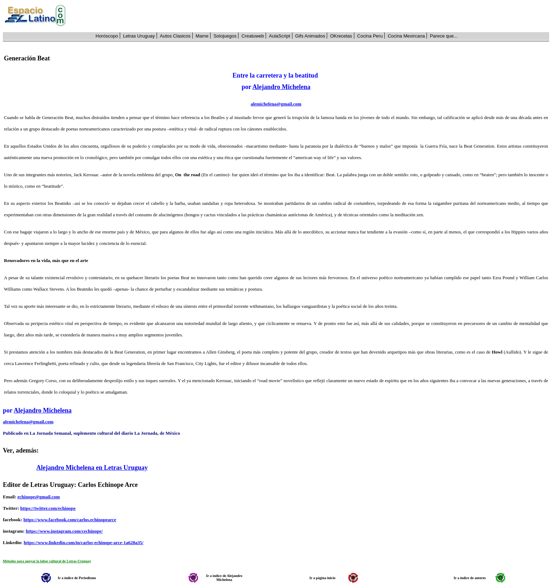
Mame (202, 36)
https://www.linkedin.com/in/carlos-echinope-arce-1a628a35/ (83, 542)
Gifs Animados (310, 36)
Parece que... (443, 36)
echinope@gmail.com (39, 496)
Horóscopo (106, 36)
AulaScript (279, 36)
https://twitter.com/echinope (47, 508)
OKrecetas (341, 36)
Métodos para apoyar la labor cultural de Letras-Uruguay (47, 561)
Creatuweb (252, 36)
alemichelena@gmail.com (276, 104)
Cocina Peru (370, 36)
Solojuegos (224, 36)
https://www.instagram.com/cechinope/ (64, 531)
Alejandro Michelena (281, 86)
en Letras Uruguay (121, 467)
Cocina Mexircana (406, 36)
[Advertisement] (311, 16)
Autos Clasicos (175, 36)
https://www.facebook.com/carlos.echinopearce (69, 519)
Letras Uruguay (139, 36)
